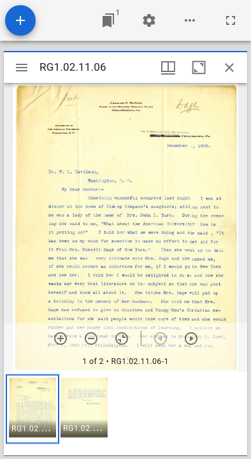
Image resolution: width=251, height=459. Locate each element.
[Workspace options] (190, 20)
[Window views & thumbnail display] (168, 67)
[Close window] (229, 67)
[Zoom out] (91, 338)
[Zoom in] (60, 338)
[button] (32, 409)
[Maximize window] (198, 67)
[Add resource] (20, 20)
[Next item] (191, 338)
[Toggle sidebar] (21, 67)
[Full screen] (230, 20)
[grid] (125, 413)
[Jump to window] (108, 20)
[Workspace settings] (149, 20)
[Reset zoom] (121, 338)
